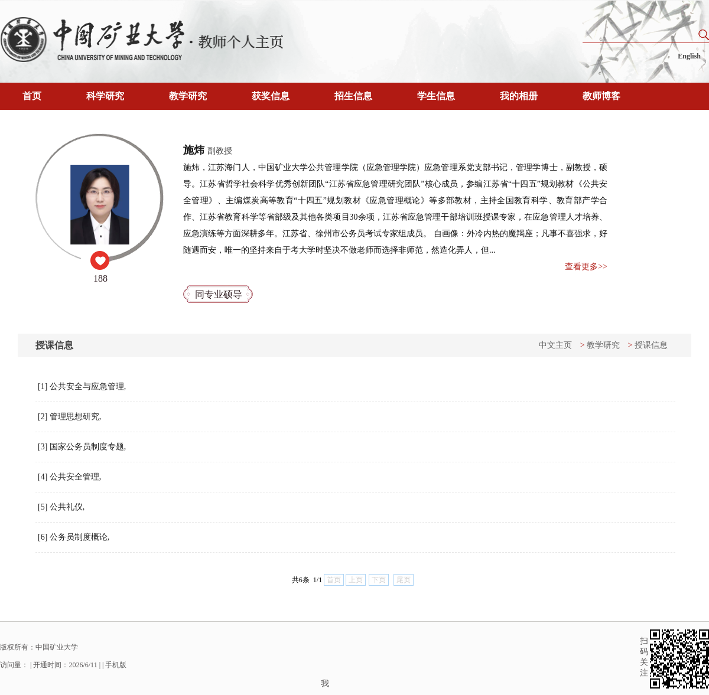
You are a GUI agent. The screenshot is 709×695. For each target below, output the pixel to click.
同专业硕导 (218, 294)
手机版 (115, 665)
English (689, 56)
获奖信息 (271, 96)
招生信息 (353, 96)
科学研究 (105, 96)
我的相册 (519, 96)
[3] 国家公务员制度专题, (82, 446)
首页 (31, 96)
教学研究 (188, 96)
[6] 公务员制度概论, (73, 537)
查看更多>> (586, 266)
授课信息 (651, 345)
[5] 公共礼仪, (61, 507)
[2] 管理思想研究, (69, 416)
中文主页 (555, 345)
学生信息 (436, 96)
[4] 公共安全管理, (69, 476)
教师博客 (601, 96)
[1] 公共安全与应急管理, (82, 386)
